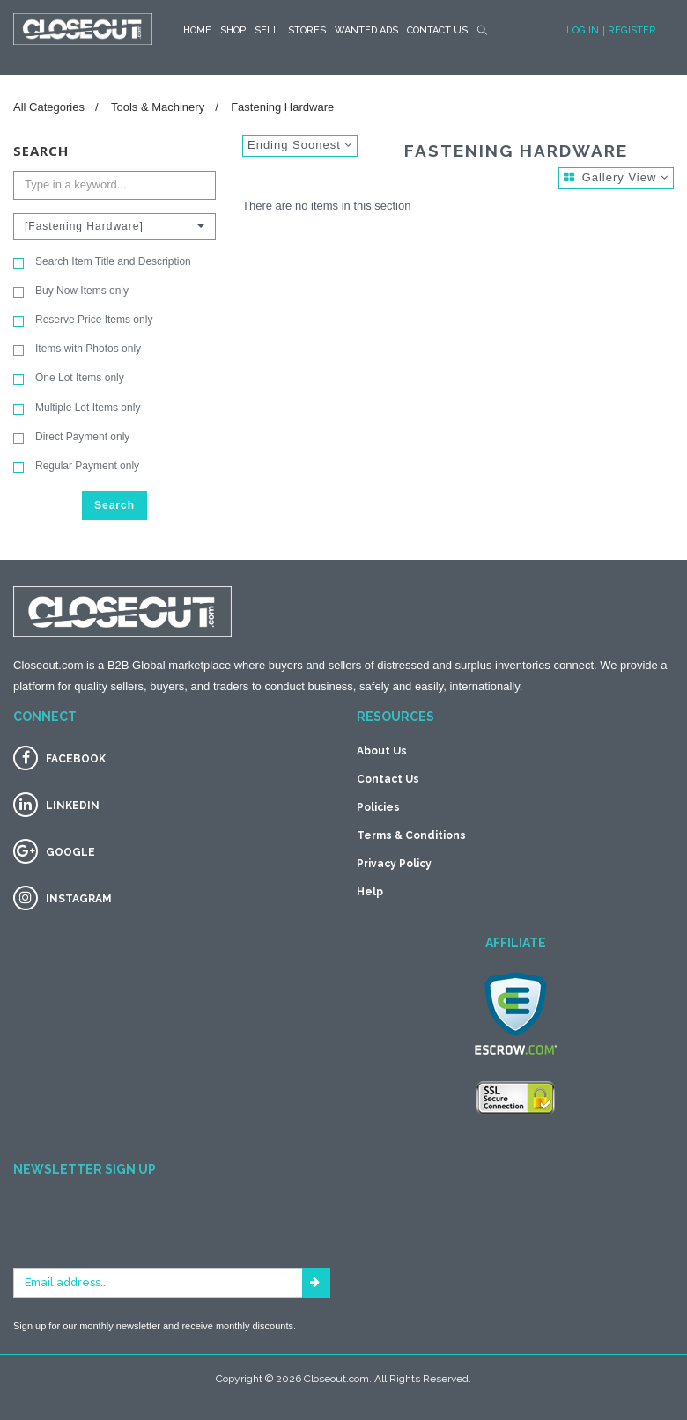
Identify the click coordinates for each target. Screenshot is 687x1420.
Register (632, 30)
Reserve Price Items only (82, 320)
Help (370, 892)
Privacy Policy (394, 863)
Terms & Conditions (411, 835)
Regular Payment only (76, 466)
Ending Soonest (299, 144)
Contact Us (437, 30)
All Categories (49, 107)
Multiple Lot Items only (76, 408)
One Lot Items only (68, 378)
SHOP (233, 30)
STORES (307, 30)
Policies (378, 807)
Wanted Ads (366, 30)
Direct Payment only (71, 437)
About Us (382, 751)
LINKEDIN (73, 805)
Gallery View (616, 177)
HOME (197, 30)
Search (114, 505)
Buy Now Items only (71, 291)
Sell (267, 30)
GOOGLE (70, 852)
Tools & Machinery (157, 107)
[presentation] (147, 1233)
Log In (582, 30)
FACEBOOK (76, 759)
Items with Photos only (77, 349)
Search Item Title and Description (102, 262)
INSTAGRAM (79, 899)
